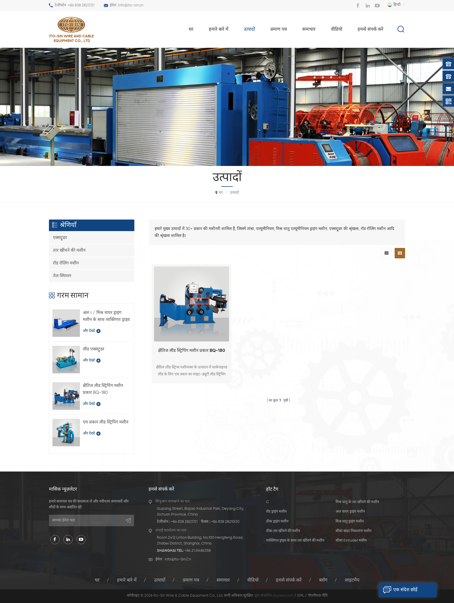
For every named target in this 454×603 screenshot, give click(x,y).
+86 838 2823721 (81, 5)
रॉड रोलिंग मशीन (66, 263)
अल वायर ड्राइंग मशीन (350, 512)
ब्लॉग (323, 580)
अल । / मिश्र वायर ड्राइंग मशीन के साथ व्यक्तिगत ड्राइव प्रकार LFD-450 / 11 (106, 316)
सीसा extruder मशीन (351, 540)
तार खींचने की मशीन (69, 250)
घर (191, 29)
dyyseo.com (283, 595)
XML (300, 595)
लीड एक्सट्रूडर (93, 349)
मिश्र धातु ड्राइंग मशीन (350, 521)
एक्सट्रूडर (60, 237)
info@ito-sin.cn (130, 5)
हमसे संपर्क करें (370, 29)
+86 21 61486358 (197, 551)
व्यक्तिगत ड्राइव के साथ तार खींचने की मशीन (295, 540)
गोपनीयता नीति (317, 595)
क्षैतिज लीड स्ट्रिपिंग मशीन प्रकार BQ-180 (191, 350)
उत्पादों (249, 29)
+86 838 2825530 (225, 522)
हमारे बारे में (218, 29)
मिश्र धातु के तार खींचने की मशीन (357, 502)
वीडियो (336, 29)
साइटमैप (352, 580)
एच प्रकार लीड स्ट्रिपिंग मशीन (105, 422)
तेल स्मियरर (62, 276)
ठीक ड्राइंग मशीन (277, 521)
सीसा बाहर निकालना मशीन (353, 531)
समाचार (309, 29)
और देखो (91, 331)
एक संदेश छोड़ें (398, 590)
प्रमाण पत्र (278, 29)
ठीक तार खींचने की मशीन (283, 531)
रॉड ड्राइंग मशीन (276, 512)
